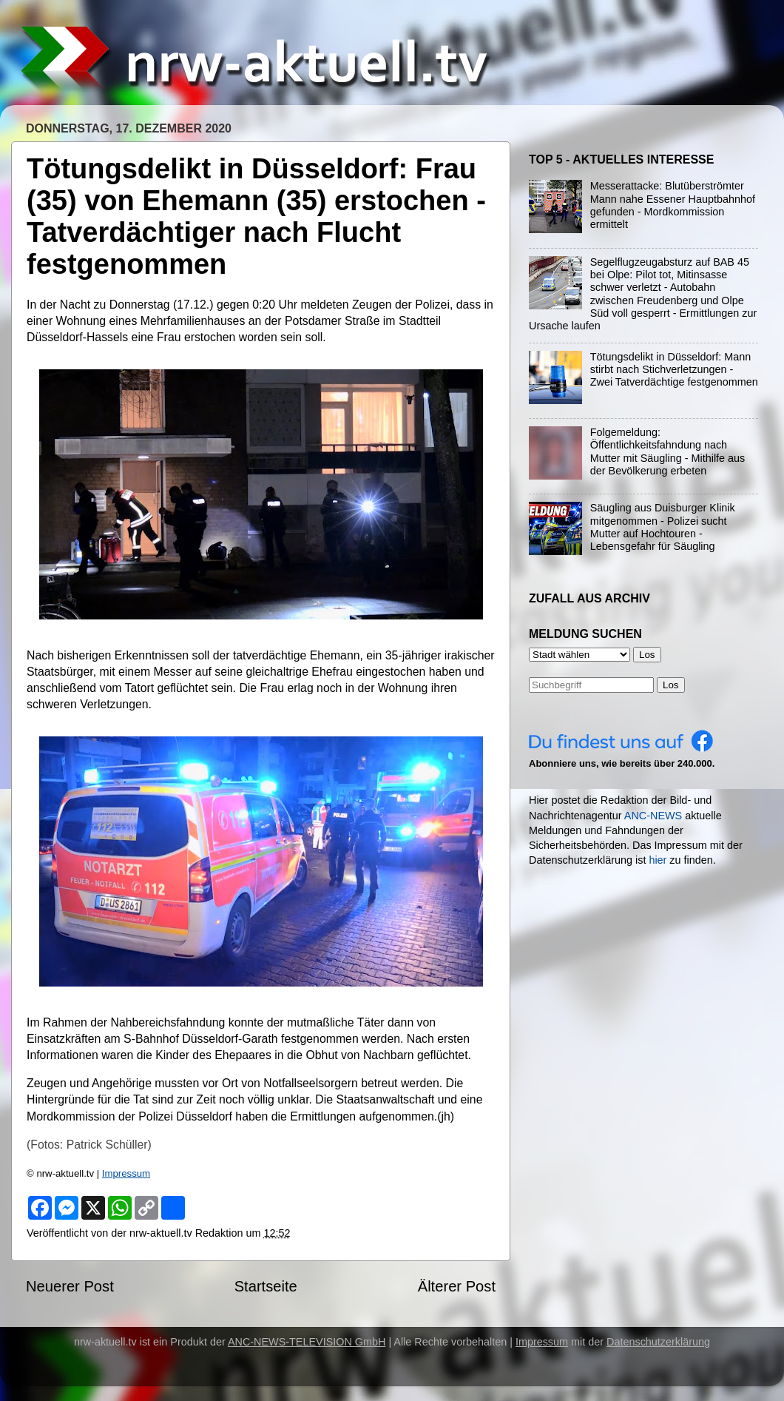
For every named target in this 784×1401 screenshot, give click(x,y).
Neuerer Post (70, 1286)
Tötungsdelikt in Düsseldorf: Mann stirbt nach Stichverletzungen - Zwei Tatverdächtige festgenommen (674, 370)
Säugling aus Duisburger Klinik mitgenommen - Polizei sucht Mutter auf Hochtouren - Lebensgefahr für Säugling (662, 527)
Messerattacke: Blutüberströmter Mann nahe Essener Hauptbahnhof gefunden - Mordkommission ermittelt (672, 205)
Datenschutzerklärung (658, 1342)
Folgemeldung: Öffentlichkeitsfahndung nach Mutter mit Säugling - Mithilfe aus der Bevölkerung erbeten (668, 451)
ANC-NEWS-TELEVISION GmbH (307, 1342)
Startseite (265, 1286)
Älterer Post (457, 1286)
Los (671, 685)
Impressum (126, 1173)
